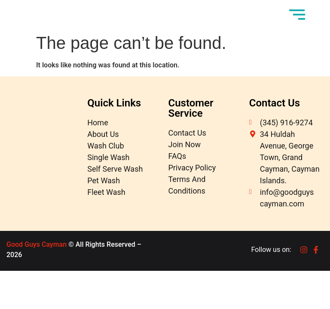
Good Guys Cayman (36, 244)
